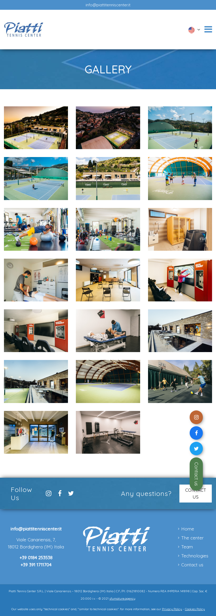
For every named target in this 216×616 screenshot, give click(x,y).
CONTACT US (195, 493)
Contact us (196, 474)
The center (192, 538)
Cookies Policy (195, 609)
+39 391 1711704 (36, 564)
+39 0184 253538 (35, 557)
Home (187, 529)
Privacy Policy (172, 609)
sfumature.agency (122, 598)
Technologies (194, 555)
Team (187, 546)
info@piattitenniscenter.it (108, 4)
